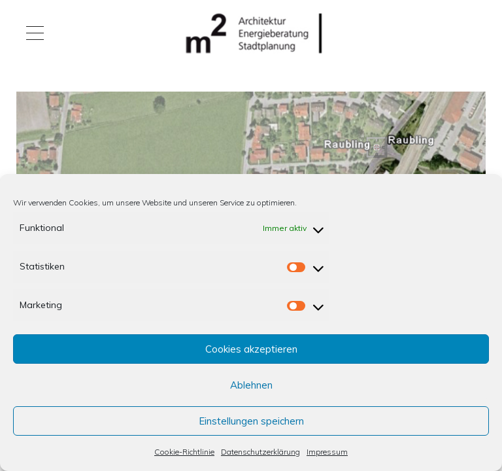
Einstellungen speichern (251, 421)
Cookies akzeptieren (251, 349)
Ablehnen (251, 385)
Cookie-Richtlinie (184, 452)
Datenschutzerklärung (260, 452)
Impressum (327, 452)
